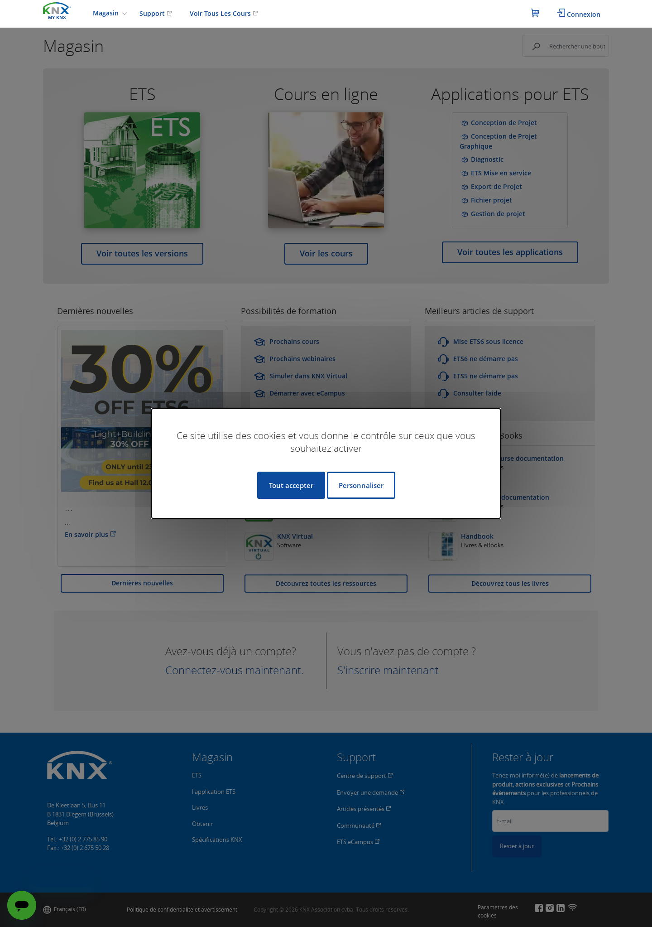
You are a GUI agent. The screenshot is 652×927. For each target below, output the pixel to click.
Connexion (578, 14)
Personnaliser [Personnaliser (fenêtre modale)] (361, 485)
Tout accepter (291, 485)
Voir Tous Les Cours (224, 13)
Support (155, 13)
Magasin (106, 13)
